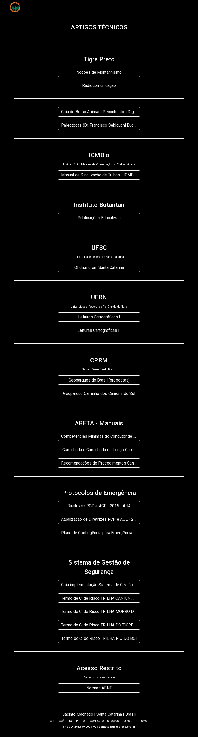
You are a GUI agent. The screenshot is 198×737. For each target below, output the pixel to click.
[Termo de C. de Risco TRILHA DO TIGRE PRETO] (99, 625)
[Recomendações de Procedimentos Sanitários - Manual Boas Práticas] (99, 463)
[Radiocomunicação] (99, 85)
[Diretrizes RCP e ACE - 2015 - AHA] (99, 505)
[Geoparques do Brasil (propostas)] (99, 380)
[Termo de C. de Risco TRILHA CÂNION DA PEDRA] (99, 598)
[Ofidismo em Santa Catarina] (99, 267)
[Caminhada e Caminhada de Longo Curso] (99, 449)
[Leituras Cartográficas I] (99, 317)
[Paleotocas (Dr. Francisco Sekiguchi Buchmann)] (99, 125)
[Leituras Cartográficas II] (99, 330)
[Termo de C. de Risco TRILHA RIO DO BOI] (99, 638)
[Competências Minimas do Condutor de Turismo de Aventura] (99, 436)
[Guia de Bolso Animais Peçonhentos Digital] (99, 111)
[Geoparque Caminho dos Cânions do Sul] (99, 393)
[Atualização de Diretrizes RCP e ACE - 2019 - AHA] (99, 519)
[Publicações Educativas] (99, 217)
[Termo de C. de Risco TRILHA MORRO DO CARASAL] (99, 611)
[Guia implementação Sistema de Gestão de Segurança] (99, 584)
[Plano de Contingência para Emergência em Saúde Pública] (99, 532)
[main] (98, 27)
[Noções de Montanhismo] (99, 72)
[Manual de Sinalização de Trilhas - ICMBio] (99, 174)
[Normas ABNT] (99, 687)
